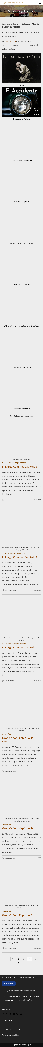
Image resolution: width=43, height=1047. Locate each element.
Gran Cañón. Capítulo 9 (17, 915)
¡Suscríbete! (8, 983)
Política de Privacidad (12, 1029)
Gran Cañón (6, 734)
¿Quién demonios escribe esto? (21, 990)
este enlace (10, 41)
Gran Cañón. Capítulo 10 (18, 828)
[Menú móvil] (40, 2)
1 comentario (9, 681)
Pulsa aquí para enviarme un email (18, 977)
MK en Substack (9, 1020)
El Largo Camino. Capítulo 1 (20, 647)
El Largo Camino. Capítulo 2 (20, 557)
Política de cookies (10, 1035)
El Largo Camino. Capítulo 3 (20, 466)
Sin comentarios (10, 500)
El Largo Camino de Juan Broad (14, 463)
